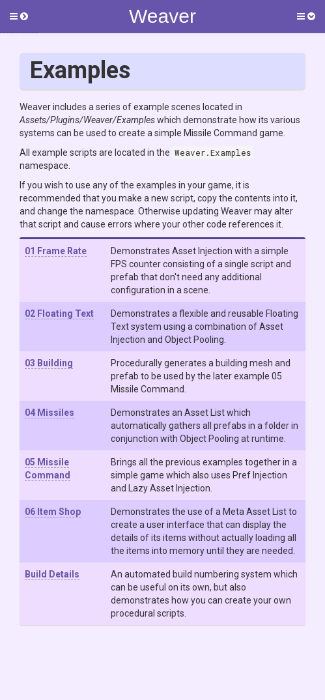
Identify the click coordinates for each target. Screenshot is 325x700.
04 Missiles (49, 412)
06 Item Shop (53, 511)
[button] (19, 16)
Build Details (52, 574)
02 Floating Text (59, 313)
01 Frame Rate (56, 251)
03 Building (49, 363)
